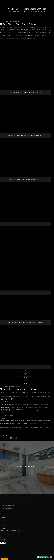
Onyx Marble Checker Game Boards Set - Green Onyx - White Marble (26, 92)
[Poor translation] (4, 543)
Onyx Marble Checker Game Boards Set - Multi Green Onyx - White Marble (25, 135)
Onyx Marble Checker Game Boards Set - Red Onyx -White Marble (25, 367)
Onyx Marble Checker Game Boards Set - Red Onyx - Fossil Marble (25, 179)
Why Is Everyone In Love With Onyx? (27, 466)
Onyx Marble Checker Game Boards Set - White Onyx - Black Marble (26, 293)
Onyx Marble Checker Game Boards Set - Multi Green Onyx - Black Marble (25, 322)
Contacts (3, 502)
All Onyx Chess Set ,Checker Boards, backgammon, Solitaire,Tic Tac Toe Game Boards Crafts (29, 11)
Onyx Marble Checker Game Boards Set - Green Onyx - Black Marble (26, 224)
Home (10, 11)
